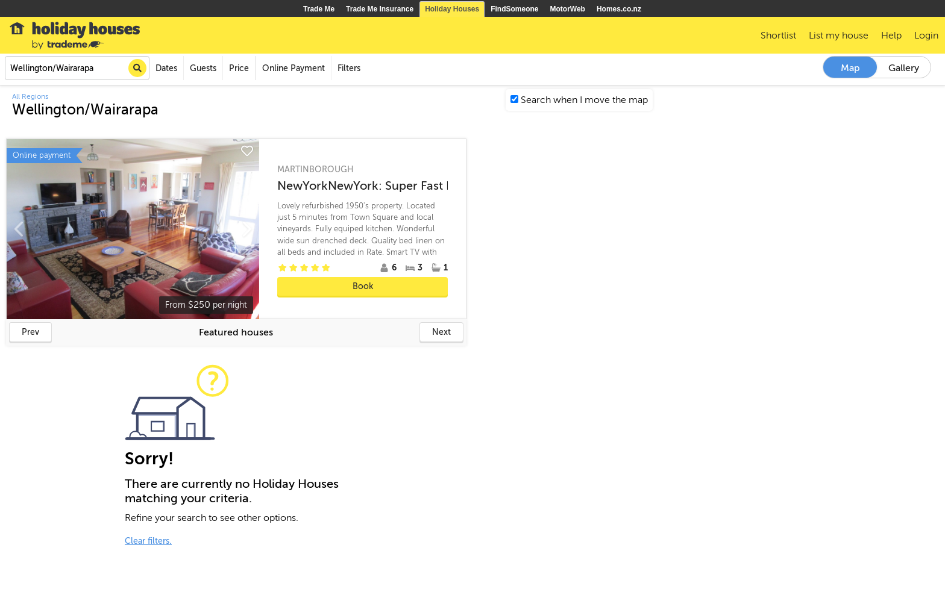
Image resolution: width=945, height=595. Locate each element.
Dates (166, 68)
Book (363, 286)
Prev (30, 332)
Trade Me (318, 9)
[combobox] (77, 68)
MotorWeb (567, 9)
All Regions (30, 96)
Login (926, 35)
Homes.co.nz (619, 9)
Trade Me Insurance (379, 9)
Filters (349, 68)
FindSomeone (514, 9)
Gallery (903, 68)
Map (850, 68)
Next (441, 332)
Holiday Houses (452, 9)
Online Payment (293, 68)
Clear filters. (148, 541)
